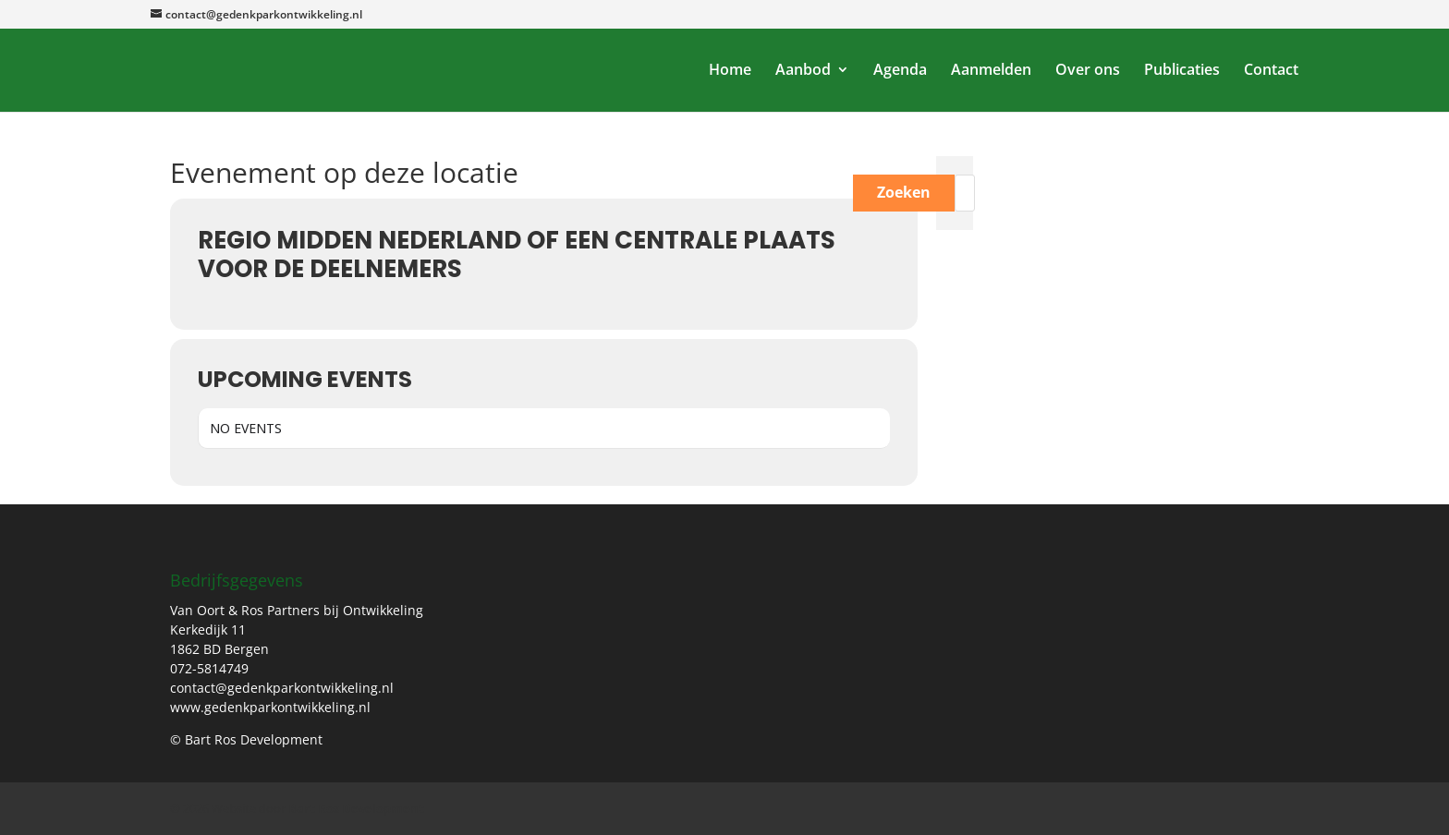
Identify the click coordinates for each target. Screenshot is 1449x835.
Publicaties (1182, 72)
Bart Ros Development (356, 808)
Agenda (900, 72)
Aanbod (803, 72)
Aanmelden (991, 72)
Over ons (1087, 72)
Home (730, 72)
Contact (1271, 72)
